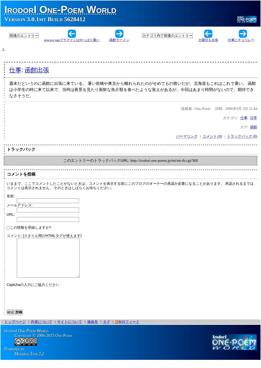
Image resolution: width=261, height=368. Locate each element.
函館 (253, 127)
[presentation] (45, 305)
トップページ (15, 329)
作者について (41, 329)
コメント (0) (212, 136)
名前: (11, 196)
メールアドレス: (20, 205)
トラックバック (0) (242, 136)
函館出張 (37, 69)
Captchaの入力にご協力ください (33, 292)
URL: (11, 214)
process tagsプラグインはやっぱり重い (72, 40)
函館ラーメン (119, 40)
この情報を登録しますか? (29, 227)
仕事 (15, 69)
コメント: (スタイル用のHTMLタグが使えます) (44, 236)
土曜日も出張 (208, 40)
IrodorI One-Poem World (60, 9)
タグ (106, 329)
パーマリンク (187, 136)
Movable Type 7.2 (29, 361)
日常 (253, 118)
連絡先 (92, 329)
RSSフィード (129, 329)
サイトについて (69, 329)
